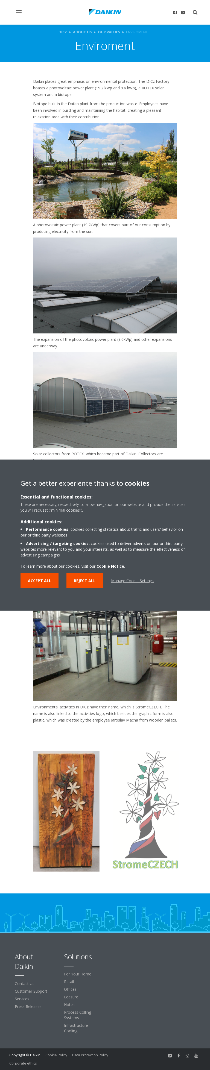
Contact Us (24, 983)
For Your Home (77, 974)
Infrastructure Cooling (76, 1028)
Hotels (69, 1004)
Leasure (71, 996)
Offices (70, 989)
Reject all (84, 580)
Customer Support (31, 991)
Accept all (39, 580)
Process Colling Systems (77, 1015)
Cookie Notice (110, 565)
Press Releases (28, 1006)
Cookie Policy (56, 1055)
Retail (69, 981)
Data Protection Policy (90, 1055)
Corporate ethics (23, 1063)
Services (22, 998)
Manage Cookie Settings (132, 580)
